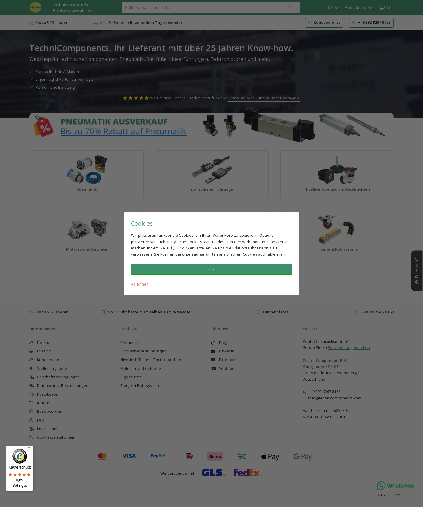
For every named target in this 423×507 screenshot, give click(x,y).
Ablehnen (140, 284)
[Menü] (29, 449)
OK (211, 268)
